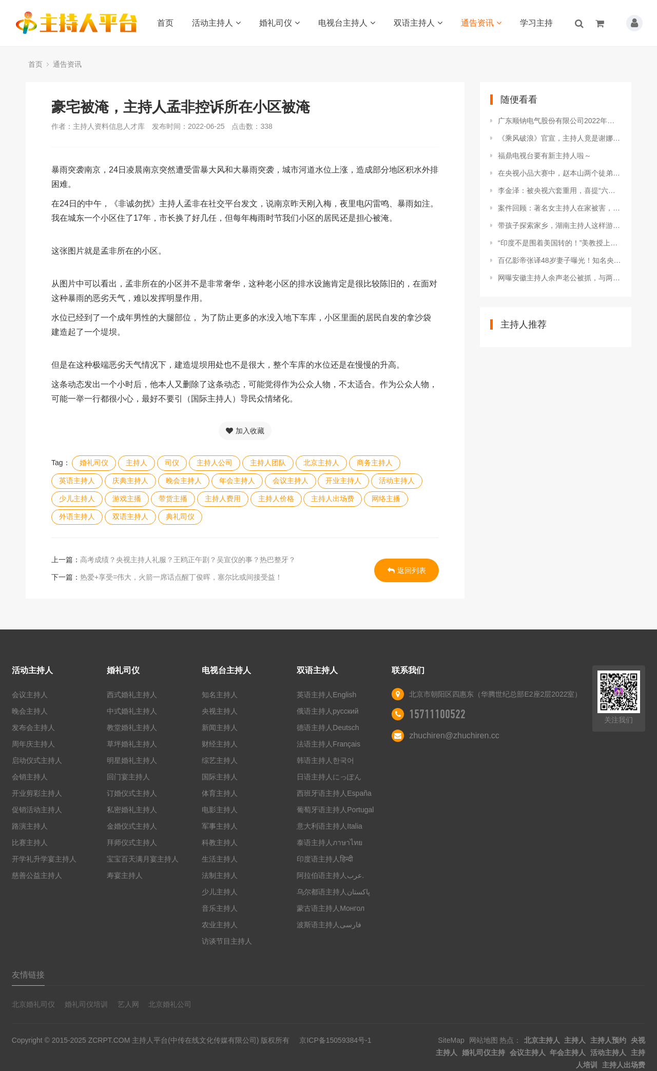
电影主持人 (220, 810)
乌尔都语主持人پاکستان (333, 892)
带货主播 (173, 498)
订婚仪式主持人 (132, 793)
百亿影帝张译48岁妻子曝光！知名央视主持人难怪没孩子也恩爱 (559, 260)
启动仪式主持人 (37, 760)
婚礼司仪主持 (483, 1052)
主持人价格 (276, 498)
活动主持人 (216, 22)
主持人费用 (223, 498)
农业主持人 (220, 925)
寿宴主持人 (125, 875)
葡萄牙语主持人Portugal (335, 810)
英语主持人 (77, 480)
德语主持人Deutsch (328, 727)
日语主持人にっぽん (329, 777)
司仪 (172, 462)
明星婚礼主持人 (132, 760)
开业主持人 (343, 480)
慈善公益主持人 (37, 875)
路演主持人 (30, 826)
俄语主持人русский (327, 711)
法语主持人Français (328, 744)
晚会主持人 (184, 480)
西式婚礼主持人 (132, 695)
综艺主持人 (220, 760)
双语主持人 (418, 22)
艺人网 (128, 1004)
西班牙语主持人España (334, 793)
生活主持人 (220, 859)
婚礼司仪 (279, 22)
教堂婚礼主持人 (132, 727)
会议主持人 (290, 480)
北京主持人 (321, 462)
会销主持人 (30, 777)
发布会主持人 (33, 727)
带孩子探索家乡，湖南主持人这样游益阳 (559, 225)
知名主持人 (220, 695)
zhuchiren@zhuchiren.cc (454, 735)
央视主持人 (220, 711)
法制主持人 (220, 875)
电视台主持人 (346, 22)
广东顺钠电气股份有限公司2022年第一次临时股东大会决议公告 (559, 121)
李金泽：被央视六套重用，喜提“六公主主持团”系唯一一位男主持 (559, 190)
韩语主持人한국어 (325, 760)
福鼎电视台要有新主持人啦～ (544, 155)
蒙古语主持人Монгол (330, 908)
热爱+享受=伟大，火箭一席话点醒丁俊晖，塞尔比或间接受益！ (181, 577)
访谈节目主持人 (227, 941)
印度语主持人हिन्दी (325, 859)
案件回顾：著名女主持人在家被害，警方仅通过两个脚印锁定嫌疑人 (559, 208)
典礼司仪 (180, 516)
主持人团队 (268, 462)
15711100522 (437, 714)
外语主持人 (77, 516)
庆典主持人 (130, 480)
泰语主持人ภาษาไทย (329, 842)
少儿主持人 (77, 498)
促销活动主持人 (37, 810)
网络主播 (386, 498)
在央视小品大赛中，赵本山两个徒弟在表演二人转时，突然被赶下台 (559, 173)
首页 (165, 22)
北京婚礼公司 (169, 1004)
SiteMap (451, 1040)
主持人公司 (215, 462)
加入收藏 (245, 431)
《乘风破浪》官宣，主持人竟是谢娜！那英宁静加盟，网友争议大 (559, 138)
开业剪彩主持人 (37, 793)
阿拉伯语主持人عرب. (331, 875)
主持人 (136, 462)
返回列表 (407, 570)
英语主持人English (326, 695)
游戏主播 (126, 498)
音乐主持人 (220, 908)
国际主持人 (220, 777)
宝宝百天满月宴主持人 (143, 859)
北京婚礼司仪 (33, 1004)
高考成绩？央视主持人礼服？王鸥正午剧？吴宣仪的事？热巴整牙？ (188, 560)
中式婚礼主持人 (132, 711)
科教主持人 (220, 842)
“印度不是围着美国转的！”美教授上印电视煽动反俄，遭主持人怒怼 (559, 243)
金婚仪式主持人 (132, 826)
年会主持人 (237, 480)
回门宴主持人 (128, 777)
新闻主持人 (220, 727)
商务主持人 (375, 462)
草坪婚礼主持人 (132, 744)
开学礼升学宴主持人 (44, 859)
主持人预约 (608, 1040)
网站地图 (483, 1040)
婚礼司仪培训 (86, 1004)
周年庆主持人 (33, 744)
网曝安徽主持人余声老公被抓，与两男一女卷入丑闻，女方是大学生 (559, 278)
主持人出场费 (332, 498)
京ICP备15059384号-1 (335, 1040)
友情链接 (28, 974)
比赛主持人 (30, 842)
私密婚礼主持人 (132, 810)
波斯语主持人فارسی (329, 925)
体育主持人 (220, 793)
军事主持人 (220, 826)
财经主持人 (220, 744)
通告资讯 (481, 22)
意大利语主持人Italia (329, 826)
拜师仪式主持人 (132, 842)
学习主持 (536, 22)
